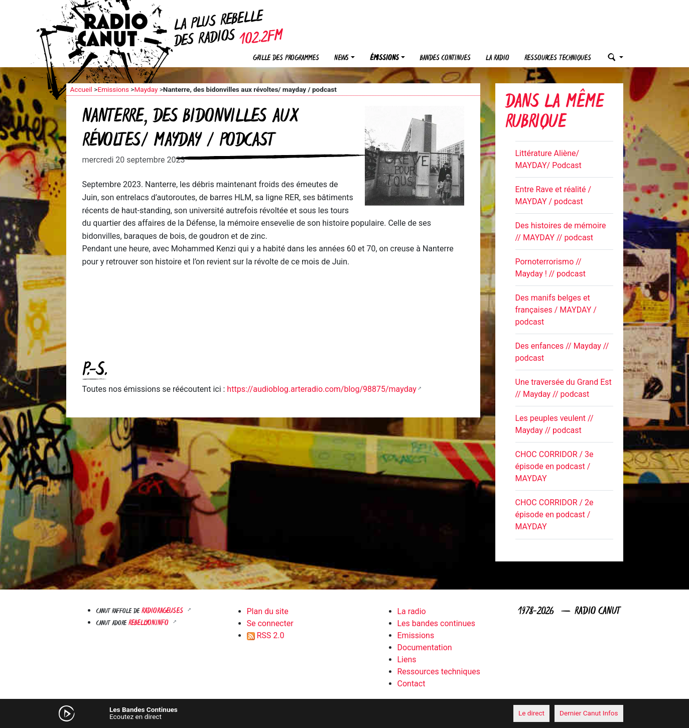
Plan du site (268, 611)
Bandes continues (445, 58)
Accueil (81, 89)
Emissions (113, 89)
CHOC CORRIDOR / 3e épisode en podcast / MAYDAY (554, 466)
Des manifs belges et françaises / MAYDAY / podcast (556, 310)
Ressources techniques (557, 58)
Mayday (146, 89)
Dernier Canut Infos (589, 713)
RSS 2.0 (266, 635)
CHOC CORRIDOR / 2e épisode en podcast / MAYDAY (554, 514)
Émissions (384, 58)
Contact (411, 683)
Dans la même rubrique (554, 113)
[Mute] (221, 712)
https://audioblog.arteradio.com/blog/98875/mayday (321, 389)
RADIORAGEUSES (163, 611)
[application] (344, 713)
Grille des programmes (286, 58)
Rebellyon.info (149, 623)
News (341, 58)
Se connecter (270, 623)
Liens (407, 659)
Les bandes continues (436, 623)
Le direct (531, 713)
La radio (497, 58)
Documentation (424, 647)
